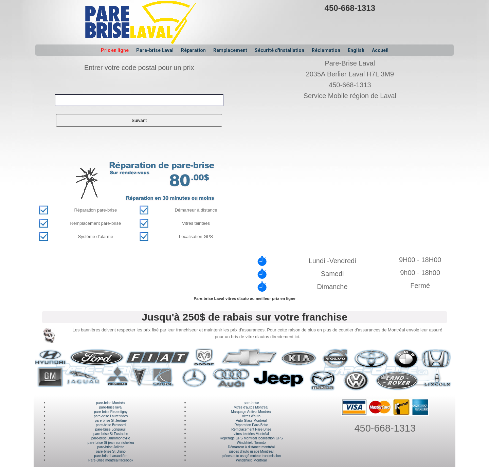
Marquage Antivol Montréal (251, 412)
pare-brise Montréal (111, 403)
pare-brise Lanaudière (110, 456)
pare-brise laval (110, 407)
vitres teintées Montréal (251, 434)
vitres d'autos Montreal (251, 407)
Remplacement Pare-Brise (251, 429)
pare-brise (251, 403)
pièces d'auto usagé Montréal (251, 451)
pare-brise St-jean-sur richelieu (111, 442)
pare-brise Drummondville (110, 438)
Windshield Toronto (251, 442)
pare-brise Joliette (110, 447)
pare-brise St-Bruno (111, 451)
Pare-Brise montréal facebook (110, 460)
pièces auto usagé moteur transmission (251, 456)
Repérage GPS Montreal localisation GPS (251, 438)
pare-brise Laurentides (111, 416)
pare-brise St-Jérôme (111, 420)
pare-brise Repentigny (110, 412)
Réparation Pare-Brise (251, 425)
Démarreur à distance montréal (251, 447)
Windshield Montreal (251, 460)
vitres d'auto (251, 416)
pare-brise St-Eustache (110, 434)
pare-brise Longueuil (110, 429)
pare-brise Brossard (111, 425)
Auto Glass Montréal (251, 420)
